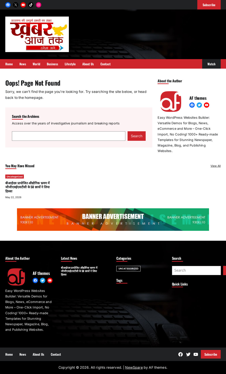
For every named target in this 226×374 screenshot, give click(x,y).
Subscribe (210, 354)
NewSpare (134, 367)
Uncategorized (15, 176)
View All (216, 165)
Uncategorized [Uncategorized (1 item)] (128, 268)
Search (136, 136)
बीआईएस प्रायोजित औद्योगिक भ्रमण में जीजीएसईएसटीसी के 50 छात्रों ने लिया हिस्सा (27, 186)
